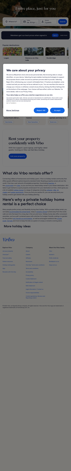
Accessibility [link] (29, 272)
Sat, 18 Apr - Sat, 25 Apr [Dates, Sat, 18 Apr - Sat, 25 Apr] (33, 22)
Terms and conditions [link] (32, 268)
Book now (53, 122)
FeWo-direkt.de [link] (53, 258)
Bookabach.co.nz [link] (54, 261)
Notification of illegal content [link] (34, 282)
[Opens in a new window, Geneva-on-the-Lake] (34, 55)
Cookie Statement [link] (31, 279)
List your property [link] (8, 251)
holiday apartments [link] (17, 192)
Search (62, 22)
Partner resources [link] (8, 261)
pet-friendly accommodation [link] (22, 218)
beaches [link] (51, 183)
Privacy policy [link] (30, 275)
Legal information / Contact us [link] (34, 289)
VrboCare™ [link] (6, 254)
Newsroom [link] (29, 261)
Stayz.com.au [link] (53, 265)
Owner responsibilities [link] (32, 293)
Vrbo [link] (50, 251)
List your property (17, 156)
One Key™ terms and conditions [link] (35, 265)
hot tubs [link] (10, 221)
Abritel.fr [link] (51, 254)
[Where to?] (12, 21)
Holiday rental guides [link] (9, 265)
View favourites (33, 122)
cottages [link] (49, 190)
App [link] (4, 268)
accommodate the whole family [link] (19, 212)
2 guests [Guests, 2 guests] (48, 22)
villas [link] (54, 190)
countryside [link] (9, 185)
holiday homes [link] (18, 190)
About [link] (27, 251)
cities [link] (18, 185)
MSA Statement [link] (30, 286)
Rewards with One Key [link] (9, 272)
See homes (8, 122)
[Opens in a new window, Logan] (12, 55)
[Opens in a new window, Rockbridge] (55, 55)
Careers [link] (28, 254)
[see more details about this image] (63, 53)
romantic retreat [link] (41, 212)
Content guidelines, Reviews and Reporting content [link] (35, 297)
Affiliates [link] (28, 258)
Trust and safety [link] (7, 258)
